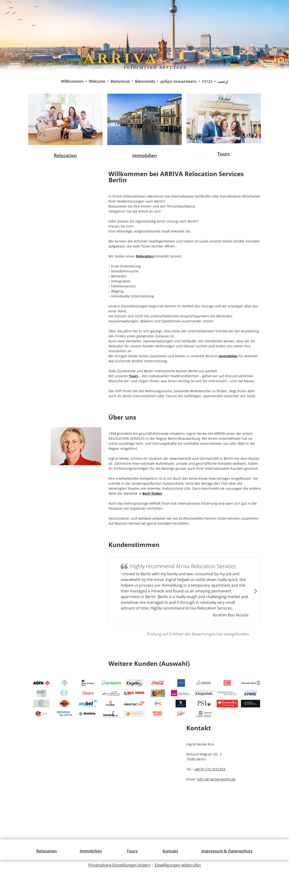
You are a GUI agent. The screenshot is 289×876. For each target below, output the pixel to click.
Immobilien (144, 155)
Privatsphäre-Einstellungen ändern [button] (119, 865)
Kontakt (170, 851)
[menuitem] (234, 63)
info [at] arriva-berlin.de (216, 779)
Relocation (65, 155)
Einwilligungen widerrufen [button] (178, 865)
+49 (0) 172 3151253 (209, 769)
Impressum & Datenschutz (226, 851)
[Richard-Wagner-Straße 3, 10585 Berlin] (105, 764)
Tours (223, 154)
